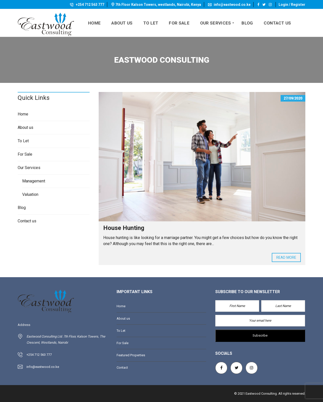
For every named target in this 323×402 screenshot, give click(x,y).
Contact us (27, 221)
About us (25, 127)
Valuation (30, 194)
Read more (286, 257)
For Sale (25, 154)
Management (33, 181)
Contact (122, 367)
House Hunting (123, 227)
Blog (22, 207)
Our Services (29, 167)
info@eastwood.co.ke (229, 5)
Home (23, 114)
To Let (23, 140)
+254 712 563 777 (87, 5)
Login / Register (292, 5)
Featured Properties (131, 355)
